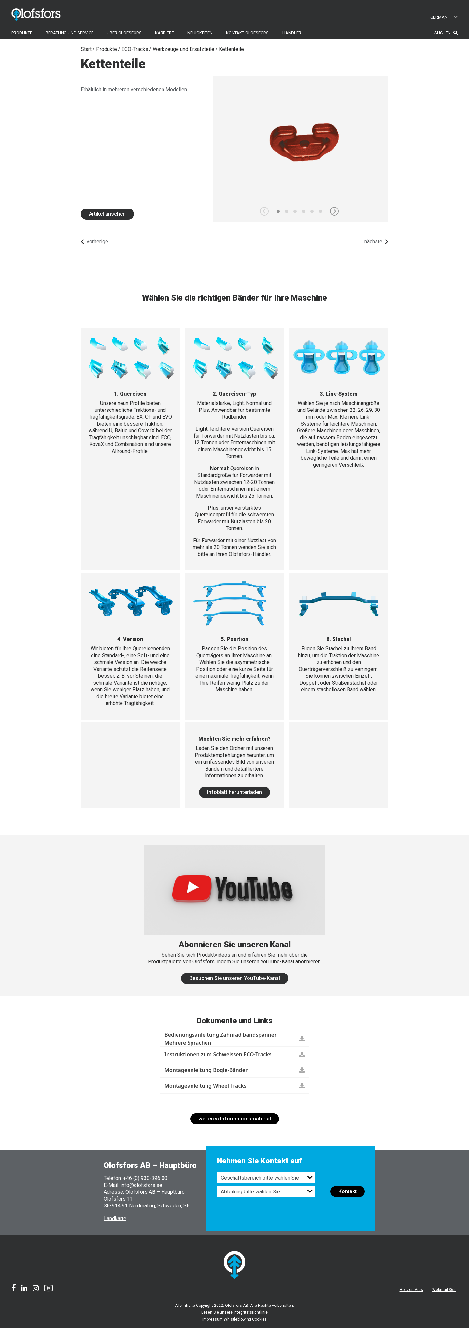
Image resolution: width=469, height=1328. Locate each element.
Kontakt (347, 1191)
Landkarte (115, 1218)
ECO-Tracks (134, 49)
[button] (334, 211)
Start (86, 49)
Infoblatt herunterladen (234, 792)
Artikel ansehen (107, 214)
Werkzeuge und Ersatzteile (183, 49)
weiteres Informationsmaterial (234, 1119)
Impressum (212, 1319)
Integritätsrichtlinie (251, 1312)
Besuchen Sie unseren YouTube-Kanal (234, 978)
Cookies (259, 1319)
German (444, 17)
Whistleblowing (237, 1319)
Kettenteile (231, 49)
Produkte (106, 49)
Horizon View (411, 1289)
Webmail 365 (444, 1289)
